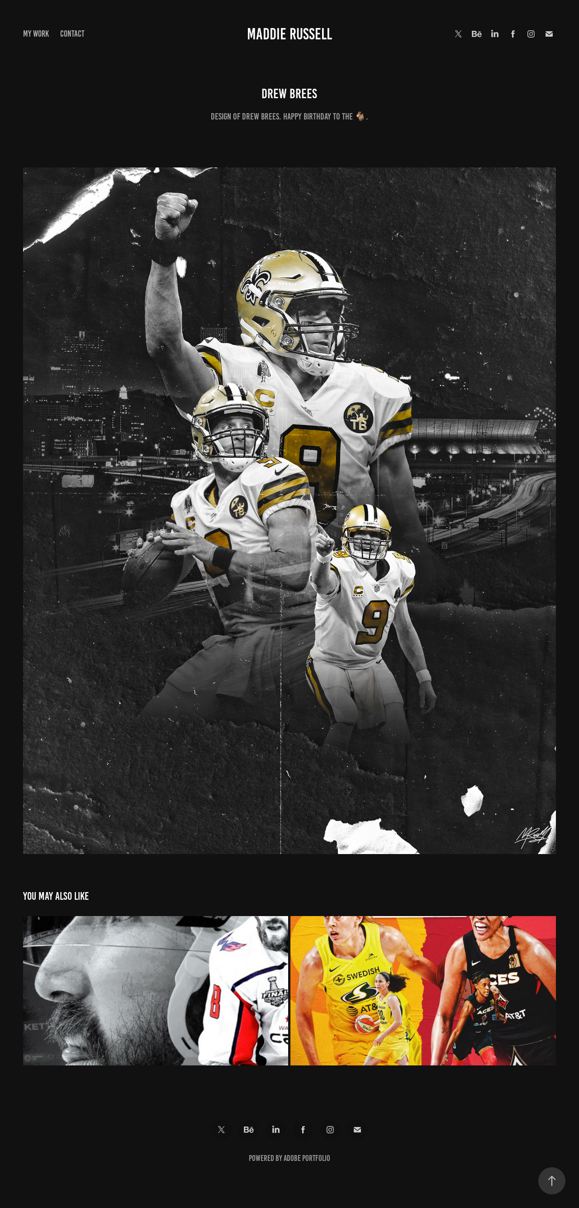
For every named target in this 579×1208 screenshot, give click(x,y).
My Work (36, 33)
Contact (72, 33)
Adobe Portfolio (307, 1158)
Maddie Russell (289, 34)
